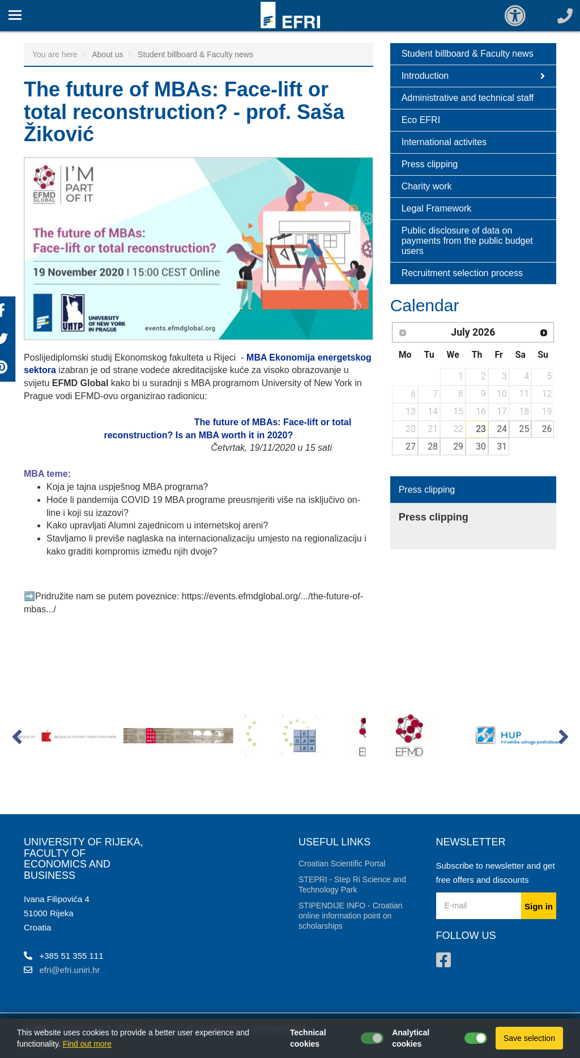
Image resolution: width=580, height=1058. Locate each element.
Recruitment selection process (462, 273)
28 (433, 446)
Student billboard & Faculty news (195, 54)
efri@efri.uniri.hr (70, 970)
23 (481, 429)
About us (108, 54)
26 (547, 429)
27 (411, 446)
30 (481, 446)
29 (458, 446)
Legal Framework (437, 208)
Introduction (473, 76)
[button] (17, 739)
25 (524, 429)
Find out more (87, 1043)
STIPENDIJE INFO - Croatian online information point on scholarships (350, 915)
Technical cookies (308, 1038)
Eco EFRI (421, 120)
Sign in (538, 906)
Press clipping (430, 164)
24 (502, 429)
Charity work (427, 186)
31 (502, 446)
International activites (444, 142)
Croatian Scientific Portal (341, 863)
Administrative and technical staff (468, 98)
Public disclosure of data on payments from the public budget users (467, 241)
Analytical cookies (410, 1038)
